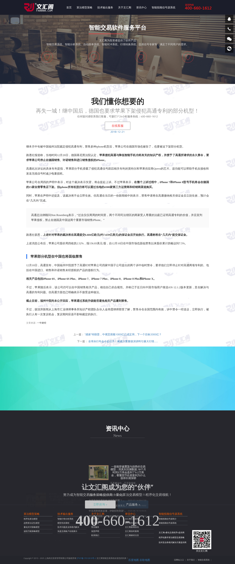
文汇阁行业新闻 (132, 518)
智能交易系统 (204, 559)
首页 (69, 7)
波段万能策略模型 (32, 531)
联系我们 (95, 535)
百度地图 (133, 560)
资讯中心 (141, 7)
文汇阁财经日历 (132, 535)
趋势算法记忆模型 (32, 522)
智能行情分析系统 (65, 518)
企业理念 (95, 522)
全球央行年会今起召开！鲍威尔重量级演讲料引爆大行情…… (123, 341)
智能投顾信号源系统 (163, 7)
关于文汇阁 (124, 7)
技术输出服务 (105, 7)
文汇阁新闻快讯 (132, 527)
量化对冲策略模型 (32, 527)
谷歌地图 (144, 560)
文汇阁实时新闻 (132, 531)
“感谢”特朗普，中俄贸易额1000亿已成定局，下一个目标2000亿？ (123, 334)
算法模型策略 (84, 7)
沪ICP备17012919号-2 (86, 558)
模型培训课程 (63, 522)
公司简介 (95, 518)
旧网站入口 (179, 559)
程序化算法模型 (31, 518)
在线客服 (118, 125)
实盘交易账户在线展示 (67, 531)
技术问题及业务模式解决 (68, 527)
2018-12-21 (118, 132)
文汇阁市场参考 (132, 522)
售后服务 (95, 527)
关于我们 (191, 559)
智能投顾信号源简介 (168, 518)
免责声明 (95, 531)
